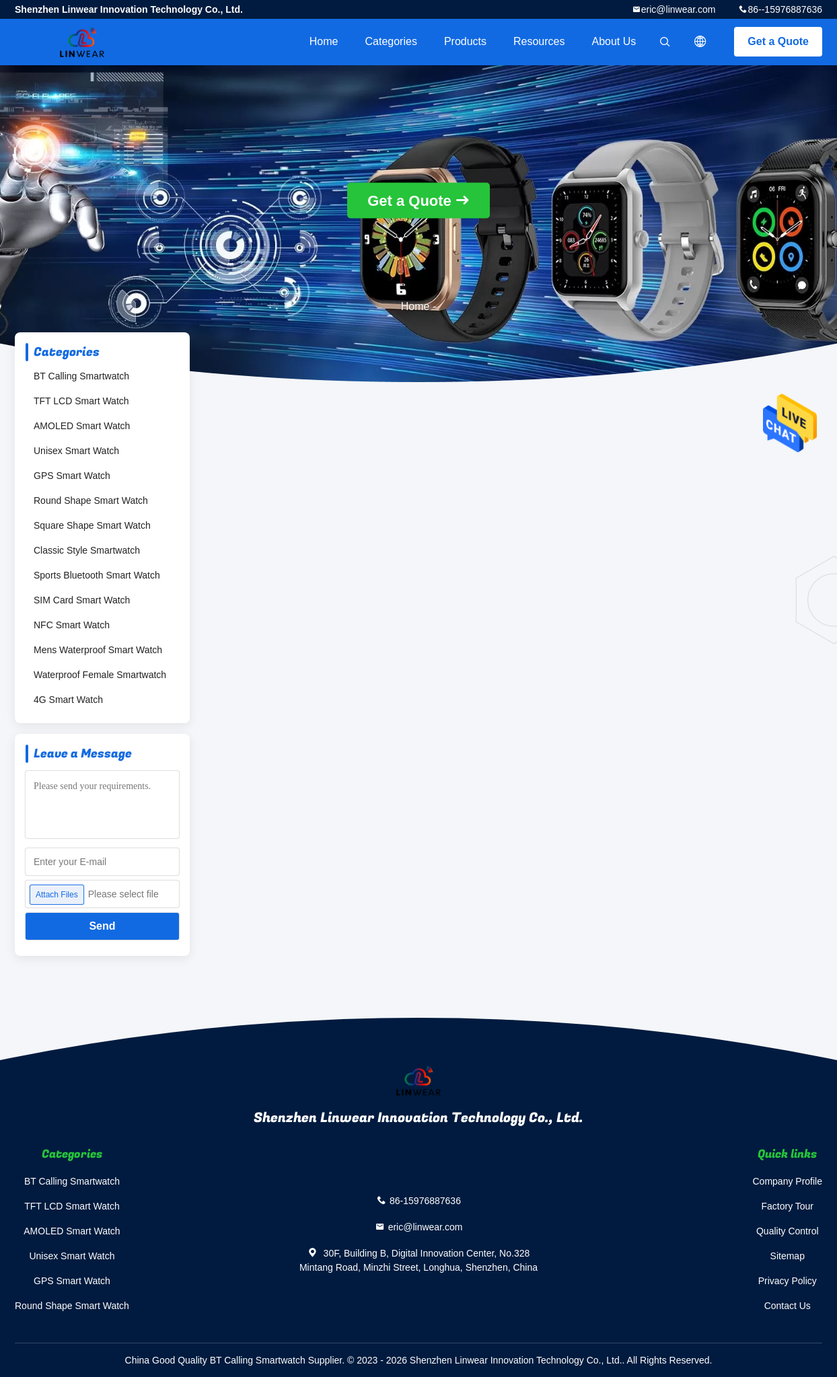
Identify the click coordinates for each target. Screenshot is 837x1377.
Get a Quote (778, 41)
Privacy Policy (787, 1280)
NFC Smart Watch (72, 625)
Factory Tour (787, 1206)
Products (465, 41)
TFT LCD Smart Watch (81, 401)
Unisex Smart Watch (76, 450)
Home (324, 41)
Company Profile (788, 1181)
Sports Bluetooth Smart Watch (97, 575)
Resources (539, 41)
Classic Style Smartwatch (87, 550)
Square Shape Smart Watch (92, 525)
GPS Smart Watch (72, 475)
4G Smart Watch (68, 699)
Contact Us (787, 1305)
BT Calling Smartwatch (81, 376)
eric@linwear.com (678, 9)
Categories (391, 41)
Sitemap (787, 1256)
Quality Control (787, 1231)
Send (102, 926)
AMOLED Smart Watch (82, 425)
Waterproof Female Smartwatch (100, 674)
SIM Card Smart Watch (82, 600)
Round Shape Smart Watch (91, 500)
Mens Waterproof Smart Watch (98, 649)
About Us (614, 41)
